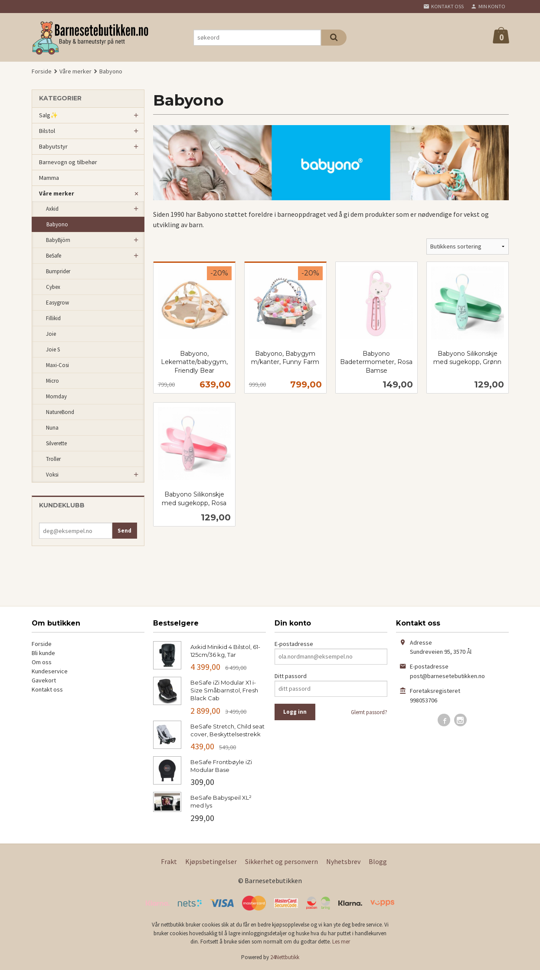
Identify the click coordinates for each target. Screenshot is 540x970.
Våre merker (56, 193)
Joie (51, 334)
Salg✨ (48, 115)
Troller (53, 459)
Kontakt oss (47, 689)
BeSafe (53, 255)
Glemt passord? (369, 712)
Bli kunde (43, 653)
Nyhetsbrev (343, 861)
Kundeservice (50, 671)
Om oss (42, 662)
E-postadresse (294, 644)
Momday (56, 396)
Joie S (53, 349)
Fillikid (53, 318)
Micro (52, 380)
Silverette (56, 443)
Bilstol (47, 131)
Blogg (378, 861)
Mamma (49, 178)
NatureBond (60, 412)
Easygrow (57, 302)
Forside (42, 71)
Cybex (53, 287)
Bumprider (58, 271)
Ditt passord (291, 676)
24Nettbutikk (284, 957)
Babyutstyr (53, 146)
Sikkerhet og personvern (281, 861)
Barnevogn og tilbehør (68, 162)
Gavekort (44, 680)
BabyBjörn (58, 240)
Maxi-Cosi (57, 365)
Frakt (169, 861)
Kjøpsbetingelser (211, 861)
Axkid (52, 208)
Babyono (57, 224)
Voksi (52, 474)
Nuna (52, 427)
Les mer (341, 941)
